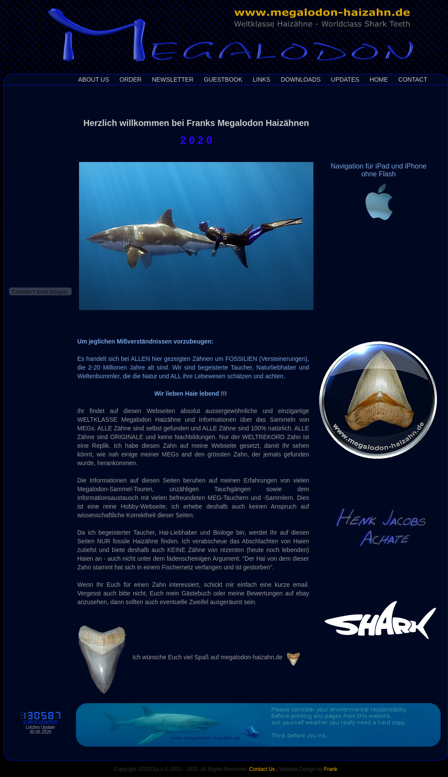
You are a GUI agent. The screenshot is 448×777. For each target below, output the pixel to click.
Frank (330, 769)
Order (130, 79)
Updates (345, 79)
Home (379, 79)
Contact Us (262, 769)
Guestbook (223, 79)
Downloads (301, 79)
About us (93, 79)
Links (261, 79)
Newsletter (173, 79)
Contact (413, 79)
